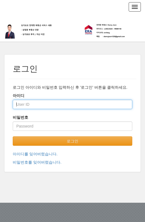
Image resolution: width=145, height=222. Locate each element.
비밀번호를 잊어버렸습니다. (37, 162)
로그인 (72, 141)
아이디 (18, 95)
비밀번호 (20, 117)
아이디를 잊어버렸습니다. (35, 154)
